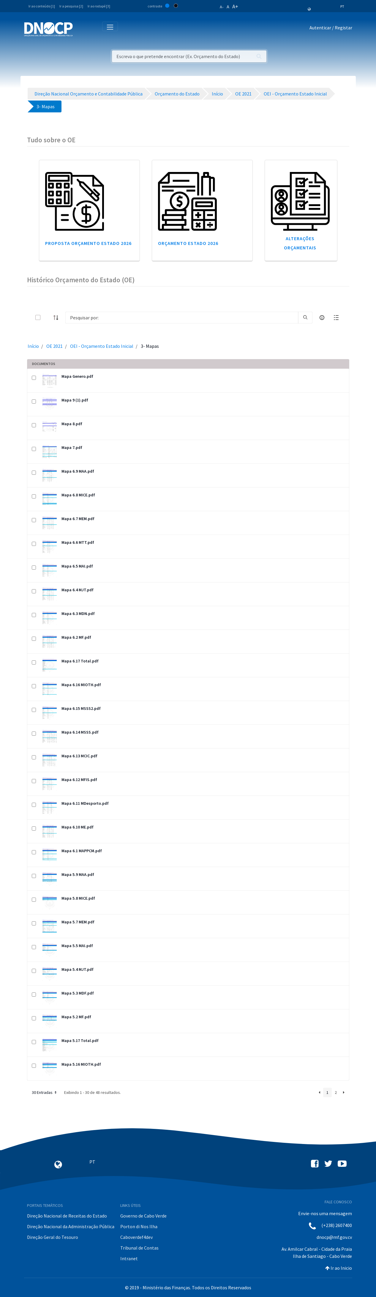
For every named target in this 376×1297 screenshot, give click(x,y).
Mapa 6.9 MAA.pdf (77, 471)
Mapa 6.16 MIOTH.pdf (81, 684)
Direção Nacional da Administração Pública (70, 1226)
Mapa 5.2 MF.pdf (76, 1016)
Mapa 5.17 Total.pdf (80, 1040)
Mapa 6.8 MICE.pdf (78, 495)
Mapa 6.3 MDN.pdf (78, 613)
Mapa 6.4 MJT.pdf (77, 589)
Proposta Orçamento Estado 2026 (88, 243)
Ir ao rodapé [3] (99, 6)
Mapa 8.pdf (71, 423)
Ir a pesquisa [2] (71, 6)
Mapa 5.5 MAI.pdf (77, 945)
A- (222, 6)
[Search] (181, 318)
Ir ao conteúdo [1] (42, 6)
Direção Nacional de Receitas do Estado (67, 1216)
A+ (235, 6)
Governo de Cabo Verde (143, 1216)
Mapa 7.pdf (71, 447)
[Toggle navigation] (81, 29)
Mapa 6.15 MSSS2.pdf (81, 708)
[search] (305, 317)
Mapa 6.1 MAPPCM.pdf (81, 850)
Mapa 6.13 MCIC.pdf (79, 756)
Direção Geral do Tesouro (52, 1237)
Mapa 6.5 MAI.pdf (77, 566)
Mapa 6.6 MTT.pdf (77, 542)
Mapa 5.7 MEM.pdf (77, 922)
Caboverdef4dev (136, 1237)
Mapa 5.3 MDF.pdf (77, 993)
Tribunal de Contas (139, 1248)
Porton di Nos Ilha (138, 1226)
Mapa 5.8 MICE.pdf (78, 898)
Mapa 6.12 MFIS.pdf (79, 779)
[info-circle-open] (322, 317)
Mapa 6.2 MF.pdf (76, 637)
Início (33, 346)
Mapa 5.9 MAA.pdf (77, 874)
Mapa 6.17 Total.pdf (80, 661)
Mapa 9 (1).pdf (74, 400)
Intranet (129, 1258)
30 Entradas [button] (45, 1092)
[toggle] (47, 317)
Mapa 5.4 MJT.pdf (77, 969)
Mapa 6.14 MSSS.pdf (80, 732)
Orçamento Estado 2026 (188, 243)
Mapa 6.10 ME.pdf (77, 827)
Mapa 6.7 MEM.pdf (77, 518)
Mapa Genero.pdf (77, 376)
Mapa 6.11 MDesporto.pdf (85, 803)
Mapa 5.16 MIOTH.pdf (81, 1064)
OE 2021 (54, 346)
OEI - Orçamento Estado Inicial (101, 346)
